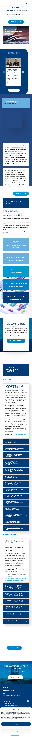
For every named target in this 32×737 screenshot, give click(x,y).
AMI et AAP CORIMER (11, 707)
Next (23, 72)
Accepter (16, 724)
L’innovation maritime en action (11, 705)
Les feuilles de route (9, 703)
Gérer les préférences (16, 732)
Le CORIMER (7, 701)
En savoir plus (16, 21)
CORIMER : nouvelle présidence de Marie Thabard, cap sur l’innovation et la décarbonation (12, 71)
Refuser (16, 728)
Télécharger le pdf (16, 340)
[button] (30, 709)
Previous (4, 72)
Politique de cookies (15, 735)
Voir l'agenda (14, 647)
